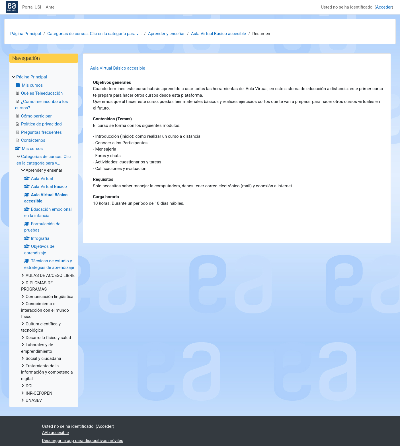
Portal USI (31, 7)
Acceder (384, 7)
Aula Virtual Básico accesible (218, 33)
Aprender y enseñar (166, 33)
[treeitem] (44, 239)
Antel (51, 7)
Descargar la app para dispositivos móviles (82, 440)
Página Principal (25, 33)
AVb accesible (55, 432)
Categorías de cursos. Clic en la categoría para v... (94, 33)
